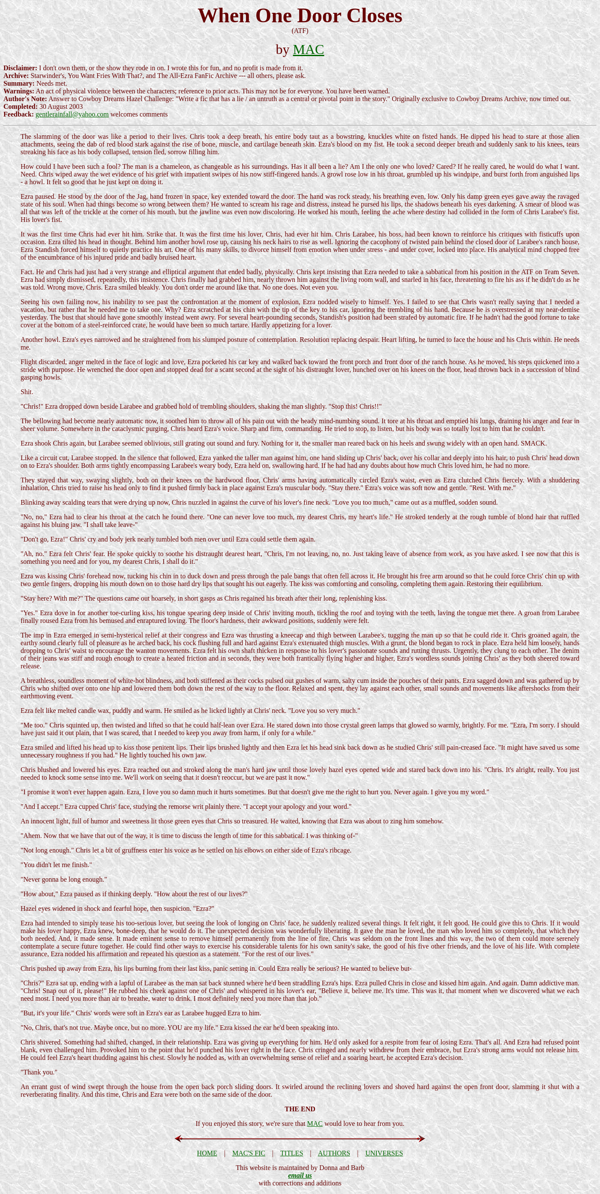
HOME (207, 1153)
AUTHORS (334, 1153)
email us (300, 1175)
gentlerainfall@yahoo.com (72, 114)
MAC (308, 49)
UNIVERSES (384, 1153)
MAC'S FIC (248, 1153)
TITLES (291, 1153)
